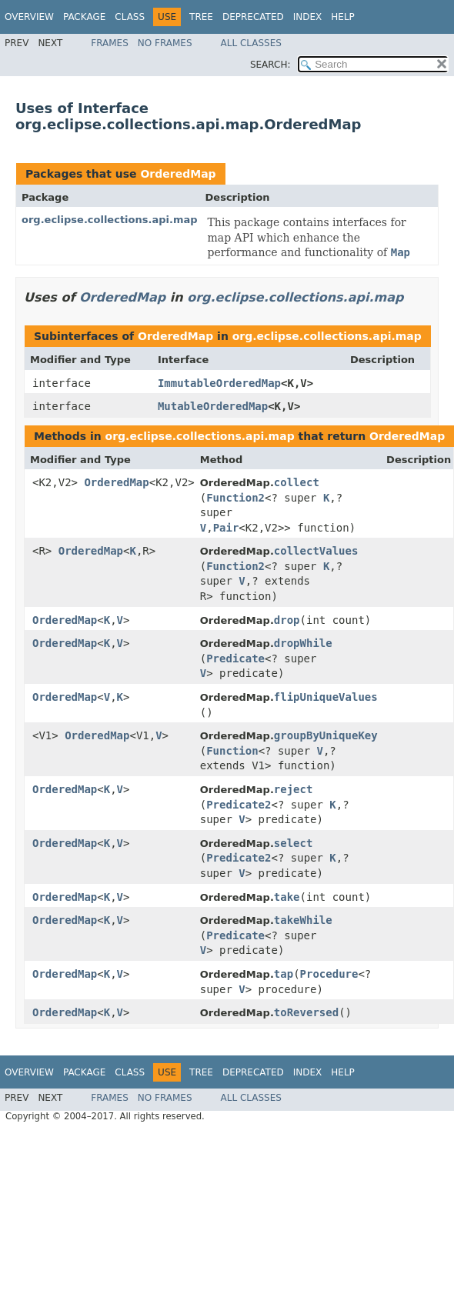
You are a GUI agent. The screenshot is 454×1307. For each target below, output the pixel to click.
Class (130, 17)
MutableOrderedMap (213, 406)
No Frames (165, 43)
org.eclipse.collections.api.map (110, 219)
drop (287, 620)
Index (307, 17)
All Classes (251, 43)
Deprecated (253, 17)
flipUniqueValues (326, 697)
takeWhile (303, 920)
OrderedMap (177, 174)
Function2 (235, 498)
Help (343, 17)
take (287, 897)
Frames (110, 43)
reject (293, 789)
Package (84, 17)
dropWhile (303, 643)
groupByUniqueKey (326, 735)
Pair (226, 528)
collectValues (316, 551)
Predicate (235, 658)
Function (232, 751)
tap (283, 974)
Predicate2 (238, 805)
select (293, 843)
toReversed (306, 1012)
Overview (29, 17)
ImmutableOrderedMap (219, 383)
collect (296, 482)
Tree (201, 17)
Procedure (329, 974)
